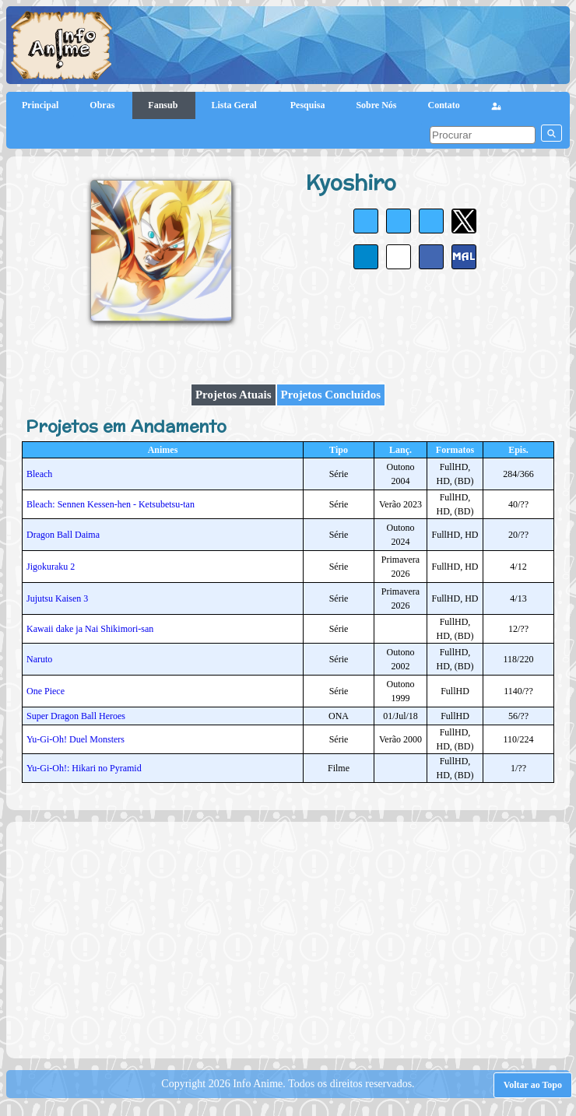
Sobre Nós (376, 105)
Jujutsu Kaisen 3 (57, 598)
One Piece (45, 691)
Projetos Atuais (233, 394)
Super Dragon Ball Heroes (75, 716)
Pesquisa (307, 105)
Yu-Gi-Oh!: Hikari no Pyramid (84, 768)
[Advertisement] (295, 939)
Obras (103, 105)
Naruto (39, 659)
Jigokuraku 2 (50, 566)
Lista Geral (234, 105)
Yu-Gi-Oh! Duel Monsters (75, 739)
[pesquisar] (483, 135)
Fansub (164, 105)
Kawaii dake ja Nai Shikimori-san (89, 628)
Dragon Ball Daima (63, 534)
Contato (444, 105)
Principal (40, 105)
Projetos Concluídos (331, 394)
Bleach (39, 474)
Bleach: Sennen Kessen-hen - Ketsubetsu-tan (110, 504)
